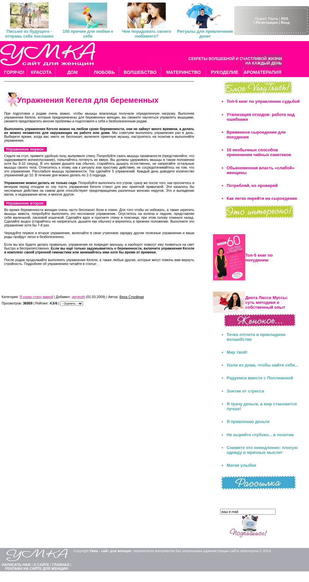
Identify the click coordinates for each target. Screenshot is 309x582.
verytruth (78, 297)
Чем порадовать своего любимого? (146, 34)
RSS (284, 19)
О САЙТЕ (41, 565)
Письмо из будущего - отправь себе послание (29, 34)
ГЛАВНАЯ (60, 565)
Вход (285, 22)
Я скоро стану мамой (36, 297)
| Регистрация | (267, 22)
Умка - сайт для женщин (110, 551)
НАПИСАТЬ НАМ (16, 565)
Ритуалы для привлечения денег (205, 34)
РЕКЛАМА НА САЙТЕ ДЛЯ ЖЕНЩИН (36, 568)
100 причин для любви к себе (87, 34)
